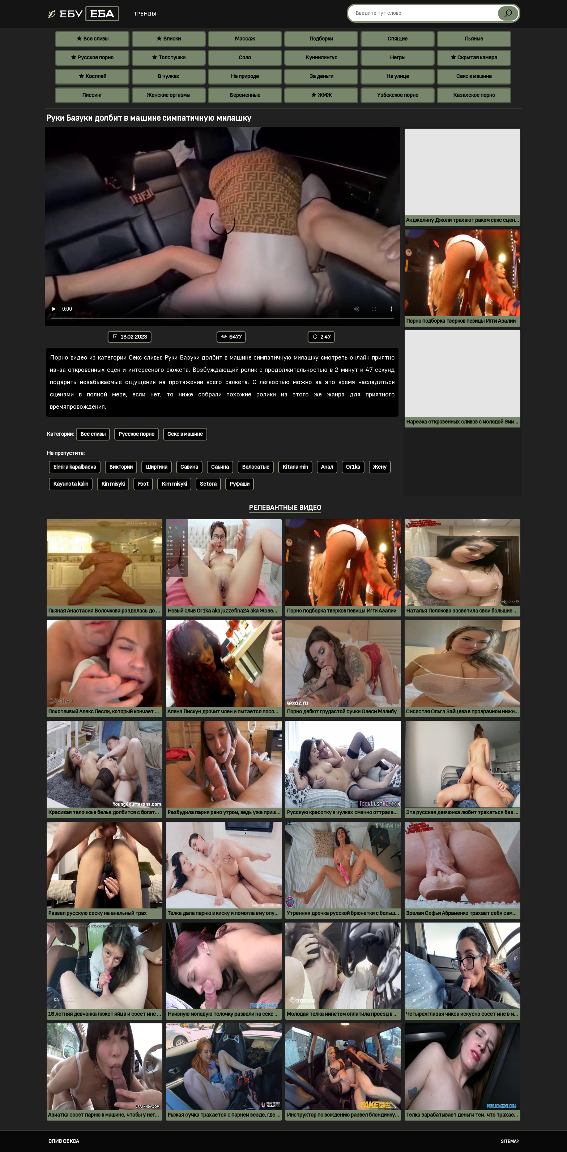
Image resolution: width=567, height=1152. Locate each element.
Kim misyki (174, 484)
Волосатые (255, 467)
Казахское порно (474, 95)
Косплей (92, 76)
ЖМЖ (321, 95)
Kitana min (295, 467)
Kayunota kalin (70, 484)
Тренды (145, 13)
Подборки (321, 38)
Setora (208, 484)
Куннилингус (321, 57)
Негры (397, 57)
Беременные (245, 95)
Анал (327, 467)
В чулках (168, 76)
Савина (189, 467)
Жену (380, 467)
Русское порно (92, 57)
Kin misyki (113, 484)
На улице (397, 76)
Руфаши (240, 484)
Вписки (168, 38)
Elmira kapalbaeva (74, 467)
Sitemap (510, 1141)
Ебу (83, 13)
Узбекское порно (397, 95)
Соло (245, 57)
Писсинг (92, 95)
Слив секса (63, 1141)
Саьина (220, 467)
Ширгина (156, 467)
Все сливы (92, 38)
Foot (143, 484)
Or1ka (353, 467)
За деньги (321, 76)
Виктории (121, 467)
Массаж (245, 38)
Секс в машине (474, 76)
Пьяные (474, 38)
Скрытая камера (474, 57)
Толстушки (169, 57)
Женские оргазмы (168, 95)
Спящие (398, 38)
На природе (245, 76)
